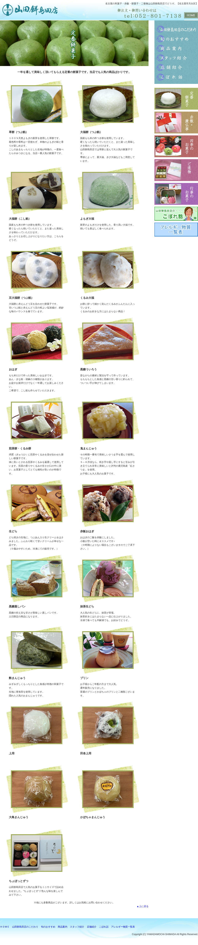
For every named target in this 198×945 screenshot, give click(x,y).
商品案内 (176, 48)
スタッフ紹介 (176, 57)
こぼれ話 (176, 76)
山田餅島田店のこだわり (176, 29)
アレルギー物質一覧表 (123, 926)
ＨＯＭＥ (5, 926)
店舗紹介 (176, 67)
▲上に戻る (142, 906)
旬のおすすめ (176, 38)
